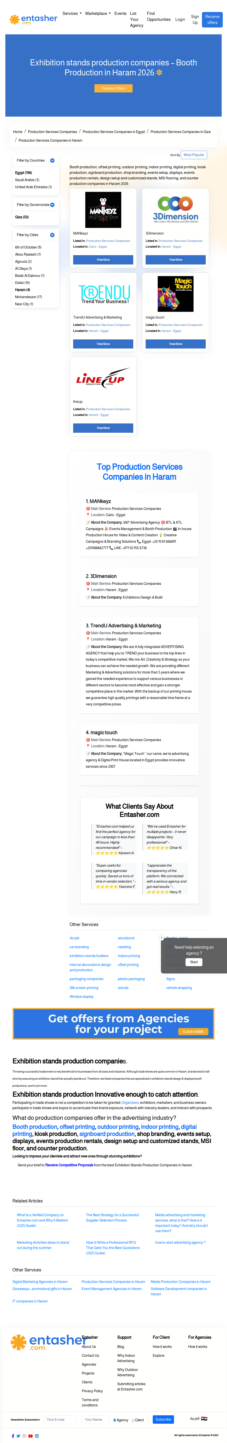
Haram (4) (22, 290)
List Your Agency (136, 19)
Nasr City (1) (24, 304)
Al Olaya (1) (23, 268)
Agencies (89, 1364)
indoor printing (159, 1127)
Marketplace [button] (96, 13)
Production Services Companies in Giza (181, 132)
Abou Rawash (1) (28, 254)
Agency (122, 1420)
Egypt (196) (23, 173)
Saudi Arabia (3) (27, 180)
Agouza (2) (23, 261)
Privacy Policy (92, 1391)
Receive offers (212, 19)
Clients (87, 1382)
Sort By (175, 155)
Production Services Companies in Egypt (114, 132)
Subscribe (163, 1419)
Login (180, 19)
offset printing (77, 1127)
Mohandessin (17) (28, 297)
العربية (198, 1418)
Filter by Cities (27, 235)
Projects (88, 1373)
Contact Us (90, 1355)
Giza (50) (22, 217)
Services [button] (70, 13)
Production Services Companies (52, 132)
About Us (89, 1347)
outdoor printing (118, 1127)
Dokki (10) (22, 283)
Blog (120, 1347)
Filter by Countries (31, 160)
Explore (158, 1355)
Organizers (130, 1102)
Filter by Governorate (33, 205)
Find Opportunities (159, 16)
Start (194, 962)
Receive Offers (113, 88)
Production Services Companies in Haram (50, 140)
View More (103, 259)
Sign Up (195, 19)
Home (17, 132)
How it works (162, 1347)
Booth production (34, 1127)
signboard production (107, 1134)
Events (120, 13)
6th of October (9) (28, 247)
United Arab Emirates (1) (33, 187)
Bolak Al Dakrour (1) (30, 276)
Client (139, 1420)
